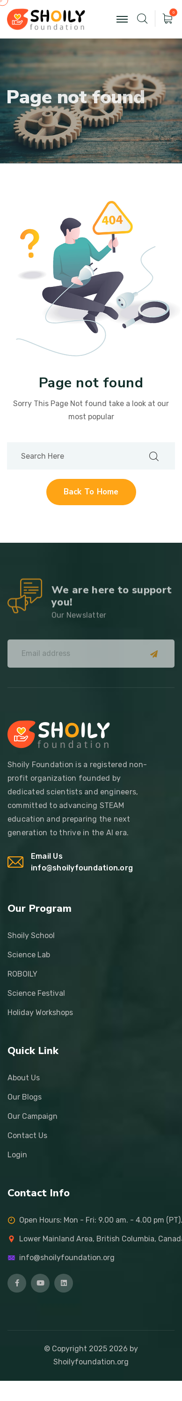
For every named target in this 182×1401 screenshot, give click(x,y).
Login (17, 1154)
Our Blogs (24, 1097)
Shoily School (31, 935)
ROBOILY (22, 974)
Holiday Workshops (40, 1012)
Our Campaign (32, 1116)
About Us (23, 1077)
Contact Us (27, 1135)
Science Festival (36, 993)
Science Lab (28, 954)
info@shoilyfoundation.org (82, 867)
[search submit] (154, 456)
